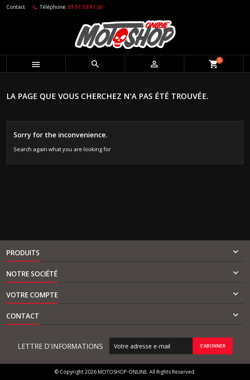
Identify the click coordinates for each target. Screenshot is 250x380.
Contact (15, 7)
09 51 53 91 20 (85, 7)
